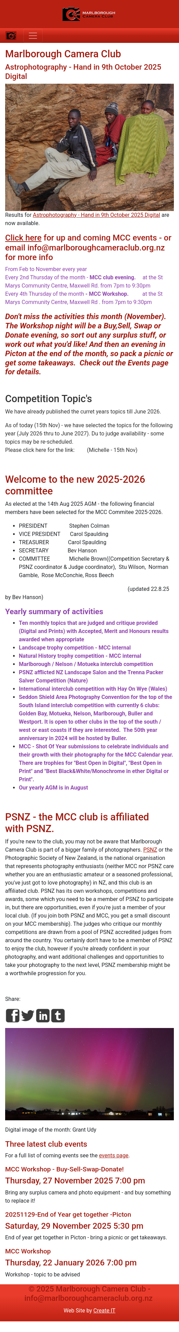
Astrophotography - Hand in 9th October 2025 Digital (96, 215)
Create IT (104, 1310)
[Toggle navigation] (33, 36)
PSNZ (150, 849)
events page (114, 1155)
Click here (23, 238)
